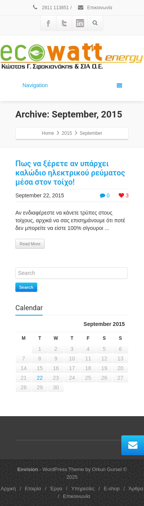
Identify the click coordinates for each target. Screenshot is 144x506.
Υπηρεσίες (83, 488)
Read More (30, 243)
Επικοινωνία (94, 7)
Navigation (72, 85)
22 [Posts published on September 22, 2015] (40, 378)
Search (26, 287)
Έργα (56, 488)
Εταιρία (33, 488)
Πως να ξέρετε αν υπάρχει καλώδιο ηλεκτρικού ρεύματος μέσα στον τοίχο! (70, 173)
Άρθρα (136, 488)
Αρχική (8, 488)
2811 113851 (50, 7)
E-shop (111, 488)
